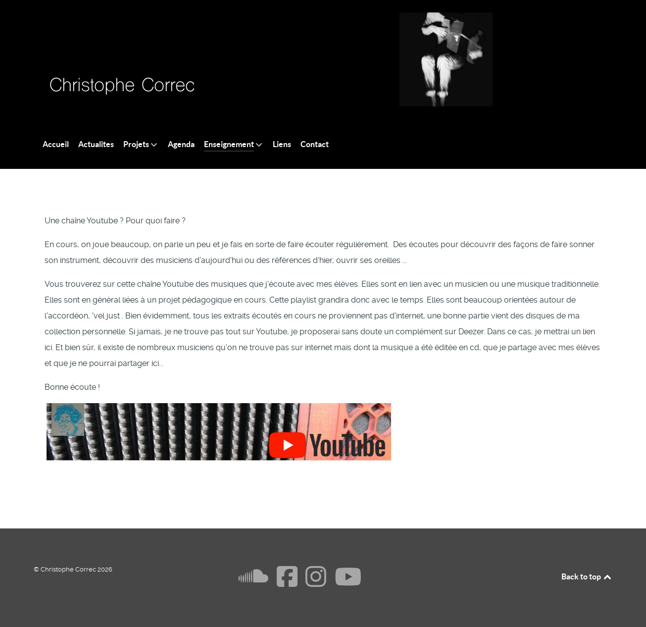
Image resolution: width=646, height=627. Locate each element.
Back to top (587, 576)
